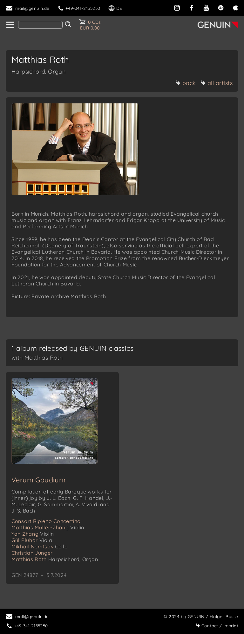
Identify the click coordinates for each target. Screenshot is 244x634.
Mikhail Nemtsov (39, 546)
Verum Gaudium (38, 479)
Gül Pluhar (31, 540)
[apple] (235, 7)
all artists (216, 83)
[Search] (40, 25)
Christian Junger (32, 553)
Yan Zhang (32, 534)
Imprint (217, 625)
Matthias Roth (54, 559)
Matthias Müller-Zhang (47, 527)
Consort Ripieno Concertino (46, 521)
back (185, 83)
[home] (9, 25)
